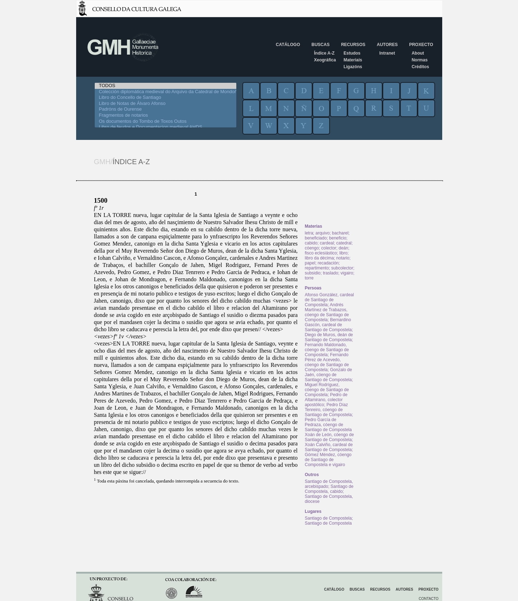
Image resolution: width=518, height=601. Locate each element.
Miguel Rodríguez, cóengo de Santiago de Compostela (327, 389)
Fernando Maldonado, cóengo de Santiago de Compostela (327, 349)
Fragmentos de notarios (165, 115)
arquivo (323, 233)
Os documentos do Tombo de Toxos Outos (165, 121)
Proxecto (421, 44)
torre (309, 278)
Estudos (352, 53)
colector (328, 248)
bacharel (340, 233)
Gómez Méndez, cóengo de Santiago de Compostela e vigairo (328, 459)
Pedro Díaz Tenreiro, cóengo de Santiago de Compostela (328, 409)
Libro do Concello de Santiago (165, 98)
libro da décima (319, 258)
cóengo (312, 248)
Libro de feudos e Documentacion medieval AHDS (165, 127)
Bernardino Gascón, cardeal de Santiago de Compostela (328, 324)
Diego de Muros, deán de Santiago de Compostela (329, 337)
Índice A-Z (324, 53)
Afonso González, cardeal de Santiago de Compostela (329, 299)
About (417, 53)
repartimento (317, 268)
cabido (311, 243)
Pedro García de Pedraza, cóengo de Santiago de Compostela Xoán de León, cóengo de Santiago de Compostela (329, 429)
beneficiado (316, 238)
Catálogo (288, 44)
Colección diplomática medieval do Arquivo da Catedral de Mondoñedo (165, 92)
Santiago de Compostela (328, 518)
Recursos (353, 44)
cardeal (327, 243)
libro (343, 253)
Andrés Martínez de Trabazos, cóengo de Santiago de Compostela (327, 312)
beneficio (337, 238)
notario (343, 258)
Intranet (387, 53)
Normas (419, 59)
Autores (387, 44)
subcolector (342, 268)
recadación (328, 263)
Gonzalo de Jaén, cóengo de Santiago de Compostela (328, 374)
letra (309, 233)
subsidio (313, 273)
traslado (330, 273)
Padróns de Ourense (165, 109)
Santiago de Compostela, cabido (329, 489)
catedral (344, 243)
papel (310, 263)
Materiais (353, 59)
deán (343, 248)
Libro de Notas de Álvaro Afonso (165, 104)
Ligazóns (353, 66)
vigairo (347, 273)
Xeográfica (325, 59)
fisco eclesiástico (321, 253)
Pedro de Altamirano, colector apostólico (326, 399)
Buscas (320, 44)
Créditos (420, 66)
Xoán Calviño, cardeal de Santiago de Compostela (329, 447)
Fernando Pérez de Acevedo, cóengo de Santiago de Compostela (327, 362)
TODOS (165, 86)
